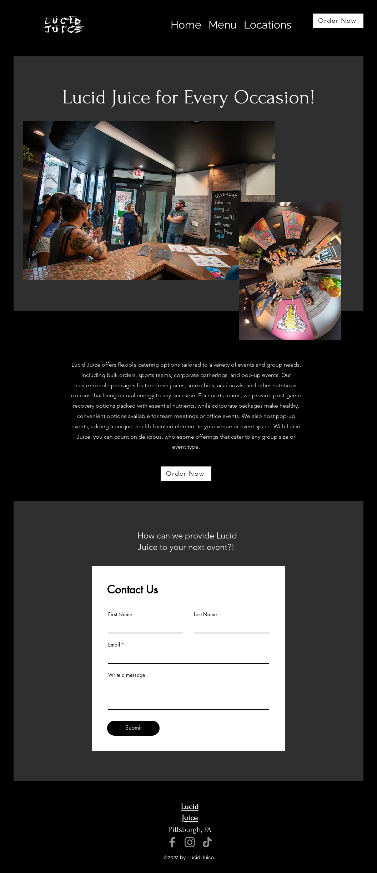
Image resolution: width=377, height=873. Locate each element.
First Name (120, 614)
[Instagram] (190, 842)
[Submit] (133, 728)
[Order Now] (338, 21)
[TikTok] (207, 842)
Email (114, 644)
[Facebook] (172, 842)
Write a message (126, 675)
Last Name (205, 614)
